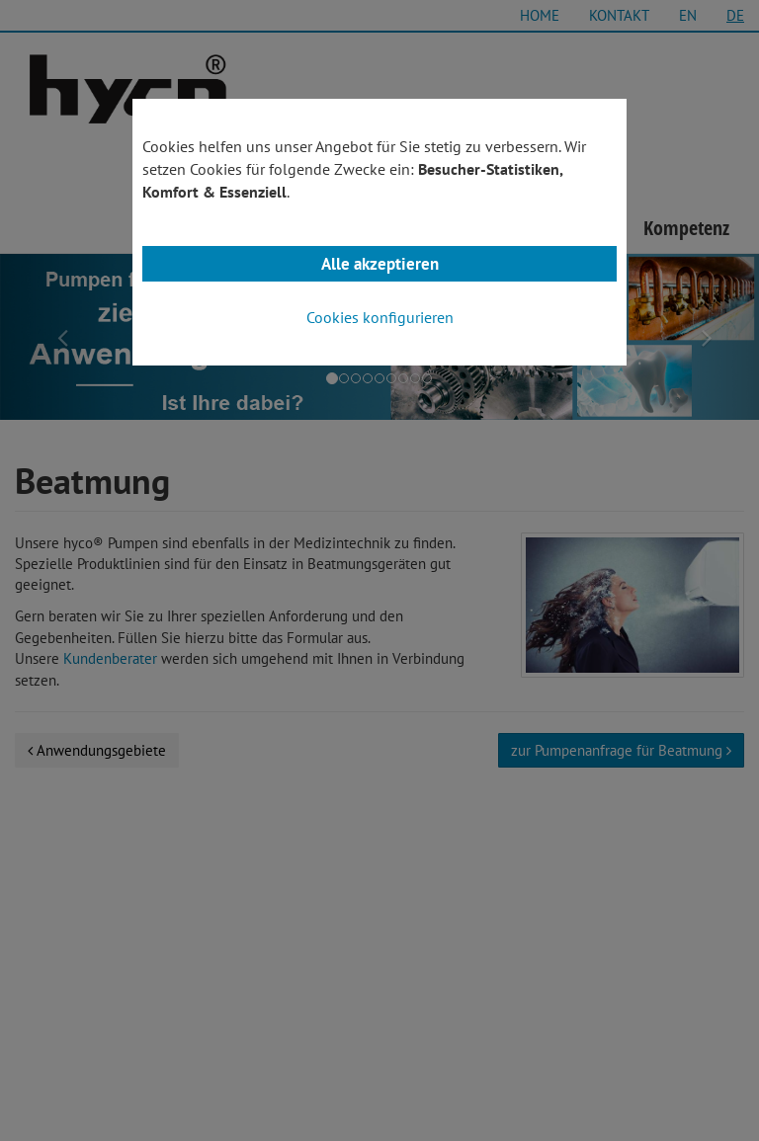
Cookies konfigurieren (380, 317)
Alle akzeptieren (380, 264)
